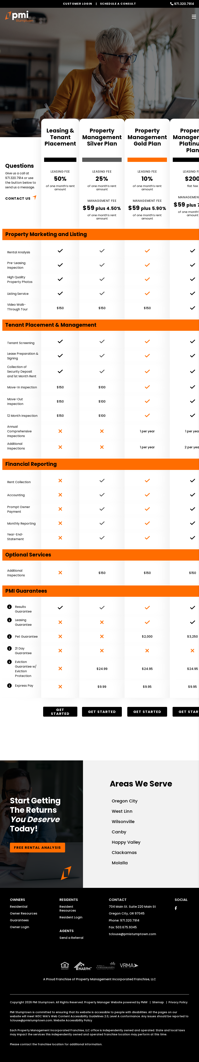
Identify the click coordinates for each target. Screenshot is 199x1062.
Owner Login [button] (19, 927)
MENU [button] (194, 16)
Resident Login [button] (70, 917)
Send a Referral (71, 938)
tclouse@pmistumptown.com (132, 934)
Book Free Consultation (99, 95)
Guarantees (19, 920)
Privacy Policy (178, 1002)
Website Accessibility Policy (72, 1020)
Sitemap (158, 1002)
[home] (19, 16)
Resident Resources (67, 908)
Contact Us (18, 198)
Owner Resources (23, 913)
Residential (18, 906)
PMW (144, 1002)
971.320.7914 (184, 4)
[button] (176, 908)
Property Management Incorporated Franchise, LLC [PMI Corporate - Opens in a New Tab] (116, 979)
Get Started (60, 711)
